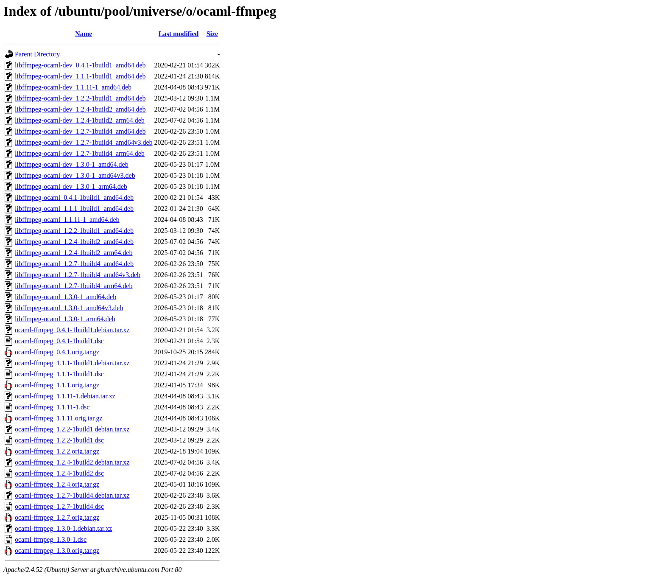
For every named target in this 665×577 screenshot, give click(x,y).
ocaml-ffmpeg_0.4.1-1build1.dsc (59, 341)
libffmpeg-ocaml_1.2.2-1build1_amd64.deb (74, 230)
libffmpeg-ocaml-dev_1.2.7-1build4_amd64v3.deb (84, 142)
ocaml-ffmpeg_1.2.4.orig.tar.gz (57, 484)
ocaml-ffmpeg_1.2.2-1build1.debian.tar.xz (72, 429)
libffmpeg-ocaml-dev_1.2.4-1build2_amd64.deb (80, 109)
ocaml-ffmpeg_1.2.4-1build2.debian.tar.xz (72, 462)
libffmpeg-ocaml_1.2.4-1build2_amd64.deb (74, 241)
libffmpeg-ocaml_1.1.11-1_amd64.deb (67, 219)
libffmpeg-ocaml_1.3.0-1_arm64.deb (65, 318)
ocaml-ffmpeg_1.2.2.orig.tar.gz (57, 451)
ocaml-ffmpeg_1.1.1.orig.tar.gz (57, 385)
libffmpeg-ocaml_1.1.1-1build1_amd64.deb (74, 208)
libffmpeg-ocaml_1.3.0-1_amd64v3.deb (69, 307)
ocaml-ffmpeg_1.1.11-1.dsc (52, 407)
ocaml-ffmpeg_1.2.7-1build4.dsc (59, 506)
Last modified (179, 33)
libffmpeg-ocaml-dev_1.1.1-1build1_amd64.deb (80, 76)
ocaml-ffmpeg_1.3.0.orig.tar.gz (57, 550)
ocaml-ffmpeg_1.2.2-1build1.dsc (59, 440)
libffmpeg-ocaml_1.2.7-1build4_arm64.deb (73, 285)
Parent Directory (37, 54)
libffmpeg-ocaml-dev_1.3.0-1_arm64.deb (71, 186)
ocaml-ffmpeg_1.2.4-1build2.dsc (59, 473)
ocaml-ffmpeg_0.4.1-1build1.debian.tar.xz (72, 329)
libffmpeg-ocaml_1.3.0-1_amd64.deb (65, 296)
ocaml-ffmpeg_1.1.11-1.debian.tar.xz (65, 396)
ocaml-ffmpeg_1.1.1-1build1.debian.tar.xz (72, 363)
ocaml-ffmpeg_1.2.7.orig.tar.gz (57, 517)
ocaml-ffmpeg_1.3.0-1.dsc (51, 539)
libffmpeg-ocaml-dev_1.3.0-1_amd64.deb (72, 164)
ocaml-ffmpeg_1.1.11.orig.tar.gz (59, 418)
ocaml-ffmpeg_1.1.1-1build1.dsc (59, 374)
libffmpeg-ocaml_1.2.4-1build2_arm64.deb (73, 252)
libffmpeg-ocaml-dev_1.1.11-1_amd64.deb (73, 87)
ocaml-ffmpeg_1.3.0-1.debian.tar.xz (63, 528)
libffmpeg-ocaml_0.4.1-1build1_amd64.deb (74, 197)
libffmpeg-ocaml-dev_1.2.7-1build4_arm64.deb (80, 153)
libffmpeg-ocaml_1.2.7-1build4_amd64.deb (74, 263)
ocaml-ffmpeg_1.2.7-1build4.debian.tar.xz (72, 495)
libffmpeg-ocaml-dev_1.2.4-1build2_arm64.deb (80, 120)
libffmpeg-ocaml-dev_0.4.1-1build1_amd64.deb (80, 65)
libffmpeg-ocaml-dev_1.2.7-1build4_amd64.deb (80, 131)
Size (212, 33)
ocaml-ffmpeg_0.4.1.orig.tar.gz (57, 352)
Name (83, 33)
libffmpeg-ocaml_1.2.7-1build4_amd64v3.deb (77, 274)
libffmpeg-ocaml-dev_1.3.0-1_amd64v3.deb (75, 175)
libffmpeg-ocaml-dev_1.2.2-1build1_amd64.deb (80, 98)
